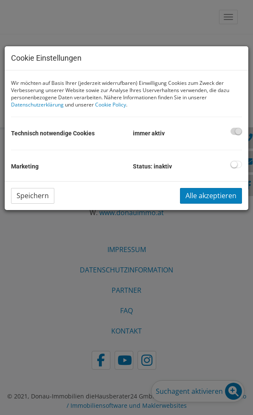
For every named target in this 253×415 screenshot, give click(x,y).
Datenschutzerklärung (37, 104)
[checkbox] (236, 131)
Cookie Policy (110, 104)
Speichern (33, 195)
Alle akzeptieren (211, 195)
